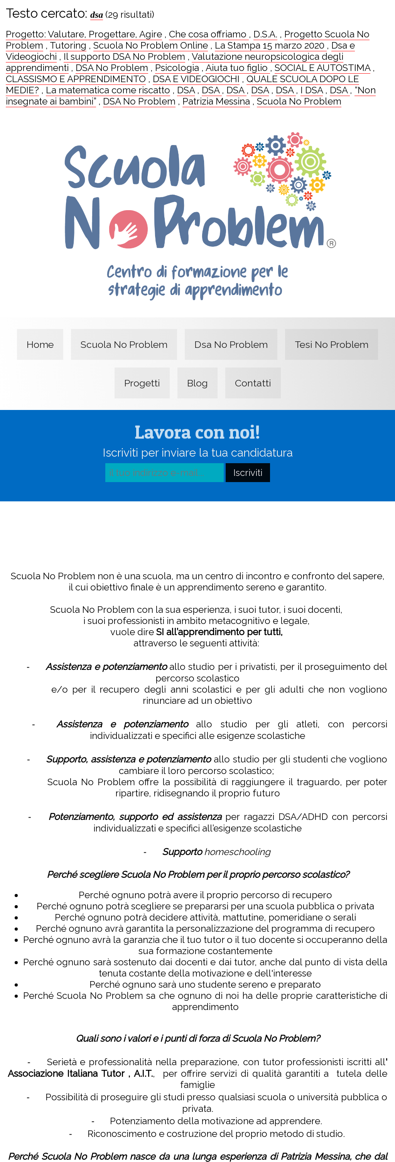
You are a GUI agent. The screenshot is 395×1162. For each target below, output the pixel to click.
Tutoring (68, 45)
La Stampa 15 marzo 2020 (271, 45)
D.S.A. (265, 34)
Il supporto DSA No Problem (124, 56)
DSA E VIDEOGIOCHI (196, 78)
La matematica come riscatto (108, 90)
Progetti (142, 383)
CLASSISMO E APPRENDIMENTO (76, 78)
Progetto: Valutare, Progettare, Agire (84, 34)
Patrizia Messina (216, 101)
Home (40, 344)
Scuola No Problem (299, 101)
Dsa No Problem (231, 344)
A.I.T (142, 1071)
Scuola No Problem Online (150, 45)
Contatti (253, 383)
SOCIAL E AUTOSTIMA (322, 67)
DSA (186, 90)
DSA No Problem (112, 67)
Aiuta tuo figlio (238, 67)
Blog (197, 383)
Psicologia (177, 67)
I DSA (311, 90)
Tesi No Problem (331, 344)
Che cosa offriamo (209, 34)
